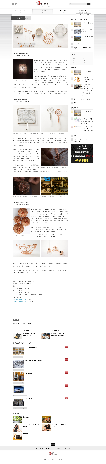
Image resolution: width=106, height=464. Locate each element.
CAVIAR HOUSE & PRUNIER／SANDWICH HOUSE (29, 334)
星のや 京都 (26, 417)
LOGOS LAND (54, 417)
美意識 (15, 323)
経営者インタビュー (84, 11)
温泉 (19, 369)
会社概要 (48, 448)
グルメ (84, 62)
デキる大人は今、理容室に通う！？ (58, 425)
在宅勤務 (22, 382)
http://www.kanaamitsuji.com (20, 299)
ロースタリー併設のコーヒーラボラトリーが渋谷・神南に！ (59, 334)
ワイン (25, 395)
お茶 (14, 382)
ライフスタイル (42, 11)
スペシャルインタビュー (22, 11)
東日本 (79, 14)
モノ (84, 60)
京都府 (29, 323)
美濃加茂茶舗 (28, 373)
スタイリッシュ (22, 323)
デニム (19, 408)
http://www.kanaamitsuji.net (19, 301)
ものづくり (24, 408)
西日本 (87, 14)
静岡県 (14, 395)
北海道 (14, 369)
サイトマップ (56, 448)
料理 (22, 357)
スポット (75, 62)
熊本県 (14, 357)
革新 (19, 357)
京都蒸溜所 (25, 434)
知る (74, 58)
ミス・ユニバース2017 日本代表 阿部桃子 (31, 425)
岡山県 (14, 408)
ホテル (22, 369)
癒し (18, 382)
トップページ (39, 448)
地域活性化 (20, 395)
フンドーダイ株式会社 (31, 347)
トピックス (63, 11)
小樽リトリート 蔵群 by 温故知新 (33, 360)
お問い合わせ (66, 448)
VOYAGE (27, 386)
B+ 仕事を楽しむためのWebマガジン (42, 4)
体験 (74, 60)
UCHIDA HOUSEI (28, 398)
